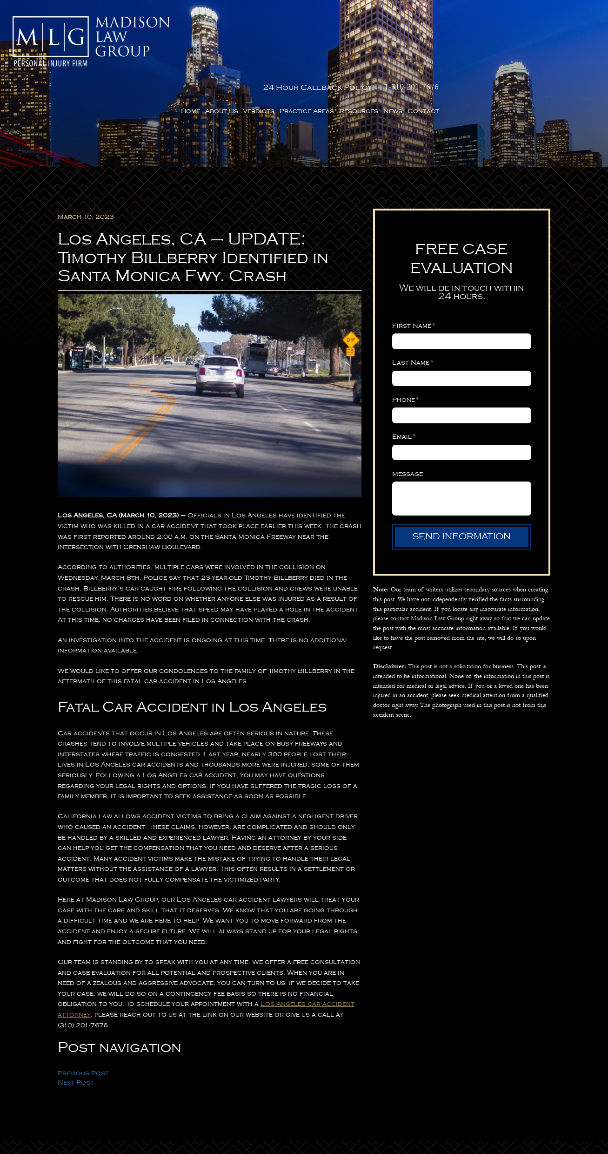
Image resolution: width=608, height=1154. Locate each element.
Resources (515, 44)
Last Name (413, 314)
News (549, 44)
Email (404, 387)
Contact (579, 44)
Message (407, 424)
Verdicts (415, 44)
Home (346, 44)
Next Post (76, 1034)
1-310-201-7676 (568, 20)
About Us (377, 44)
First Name (413, 277)
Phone (405, 350)
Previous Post (83, 1024)
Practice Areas (463, 44)
